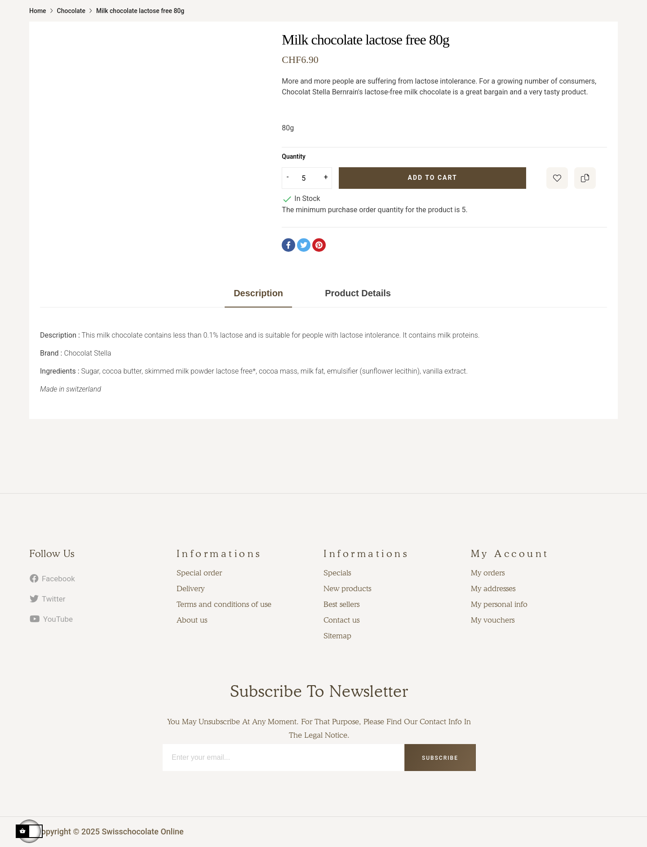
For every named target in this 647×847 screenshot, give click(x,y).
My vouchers (492, 619)
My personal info (499, 604)
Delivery (190, 588)
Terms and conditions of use (224, 604)
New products (347, 588)
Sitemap (337, 635)
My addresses (493, 588)
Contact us (341, 619)
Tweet (303, 245)
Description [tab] (258, 293)
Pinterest (319, 245)
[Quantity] (307, 178)
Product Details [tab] (358, 293)
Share (288, 245)
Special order (199, 572)
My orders (488, 572)
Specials (337, 572)
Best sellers (341, 604)
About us (192, 619)
